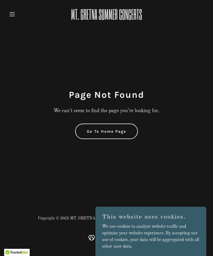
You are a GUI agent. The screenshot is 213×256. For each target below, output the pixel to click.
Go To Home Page (106, 131)
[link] (106, 18)
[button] (22, 14)
